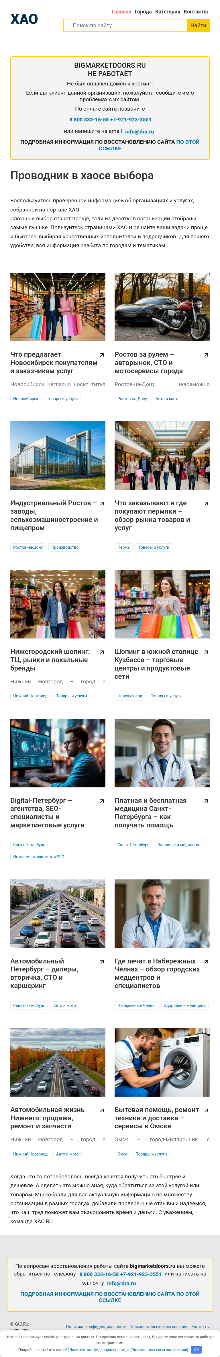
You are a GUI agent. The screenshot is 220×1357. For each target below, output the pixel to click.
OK (196, 1350)
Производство (64, 547)
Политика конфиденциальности (96, 1326)
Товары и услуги (62, 398)
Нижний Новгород (30, 696)
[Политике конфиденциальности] (97, 1350)
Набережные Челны (136, 1005)
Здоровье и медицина (178, 845)
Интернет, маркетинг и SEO (38, 857)
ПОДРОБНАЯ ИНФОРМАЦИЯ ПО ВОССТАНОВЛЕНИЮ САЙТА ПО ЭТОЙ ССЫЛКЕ (110, 1297)
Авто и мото (167, 398)
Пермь (123, 547)
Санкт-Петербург (29, 845)
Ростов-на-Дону (132, 398)
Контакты (196, 12)
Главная (121, 12)
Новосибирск (25, 398)
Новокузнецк (129, 696)
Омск (122, 1154)
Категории (167, 12)
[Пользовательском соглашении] (159, 1350)
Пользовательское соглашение (158, 1326)
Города (143, 12)
